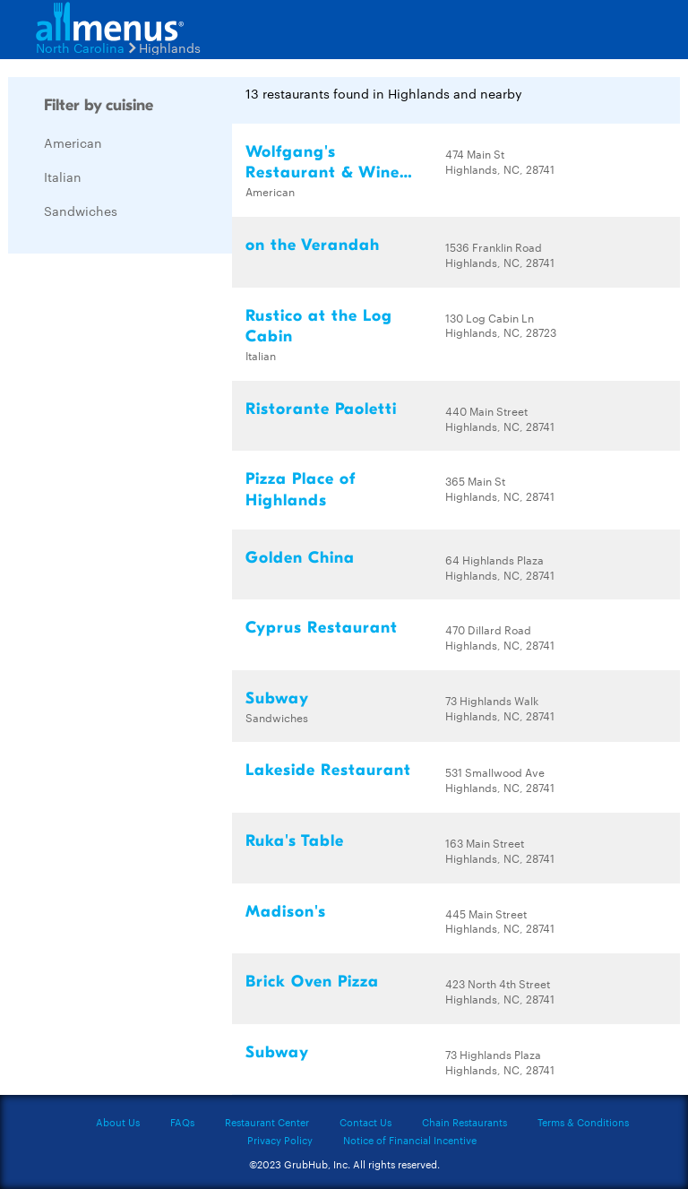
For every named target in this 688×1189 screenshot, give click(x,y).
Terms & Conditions (583, 1122)
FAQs (182, 1122)
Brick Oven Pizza (312, 981)
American (73, 142)
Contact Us (365, 1122)
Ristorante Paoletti (321, 409)
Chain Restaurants (464, 1122)
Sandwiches (80, 211)
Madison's (285, 911)
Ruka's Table (294, 840)
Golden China (300, 557)
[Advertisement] (142, 536)
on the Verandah (312, 245)
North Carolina (80, 47)
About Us (118, 1122)
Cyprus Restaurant (321, 627)
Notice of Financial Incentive (410, 1140)
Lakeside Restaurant (328, 770)
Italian (63, 176)
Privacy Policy (280, 1140)
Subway (277, 698)
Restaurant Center (267, 1122)
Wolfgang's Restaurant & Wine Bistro (322, 172)
